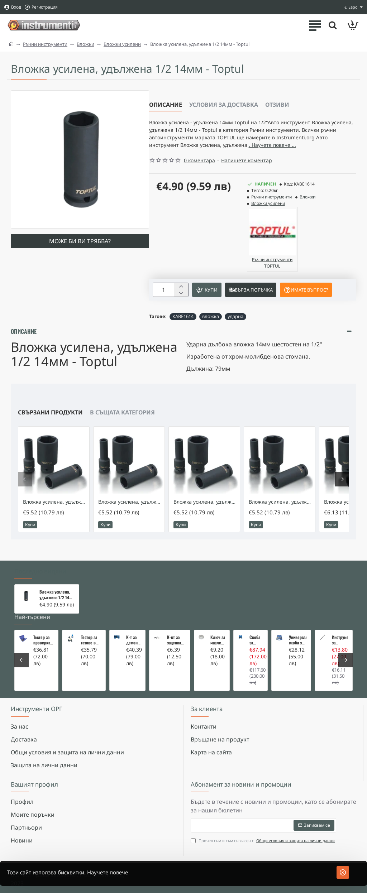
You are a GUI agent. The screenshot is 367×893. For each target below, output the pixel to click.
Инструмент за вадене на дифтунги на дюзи (340, 640)
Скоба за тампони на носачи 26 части (256, 640)
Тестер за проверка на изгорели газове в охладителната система (43, 640)
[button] (209, 303)
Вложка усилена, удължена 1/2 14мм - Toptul (56, 595)
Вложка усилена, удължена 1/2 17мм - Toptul (55, 516)
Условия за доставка (223, 105)
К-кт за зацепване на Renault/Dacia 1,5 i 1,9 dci (176, 640)
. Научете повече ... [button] (175, 157)
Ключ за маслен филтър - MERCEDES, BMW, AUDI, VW (217, 640)
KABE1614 (183, 330)
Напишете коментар (246, 173)
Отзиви (277, 105)
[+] (181, 299)
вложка (210, 330)
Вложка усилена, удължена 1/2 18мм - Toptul (205, 516)
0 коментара (199, 173)
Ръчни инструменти (45, 44)
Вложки (85, 44)
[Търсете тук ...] (331, 25)
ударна (235, 330)
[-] (181, 307)
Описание (165, 105)
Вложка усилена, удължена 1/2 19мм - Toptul (130, 516)
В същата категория (122, 426)
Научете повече (117, 873)
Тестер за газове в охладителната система (91, 640)
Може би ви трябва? (80, 241)
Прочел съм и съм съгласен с (263, 841)
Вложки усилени (122, 44)
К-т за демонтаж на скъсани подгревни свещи (133, 640)
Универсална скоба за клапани (297, 640)
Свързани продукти (50, 426)
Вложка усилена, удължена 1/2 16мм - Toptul (281, 516)
